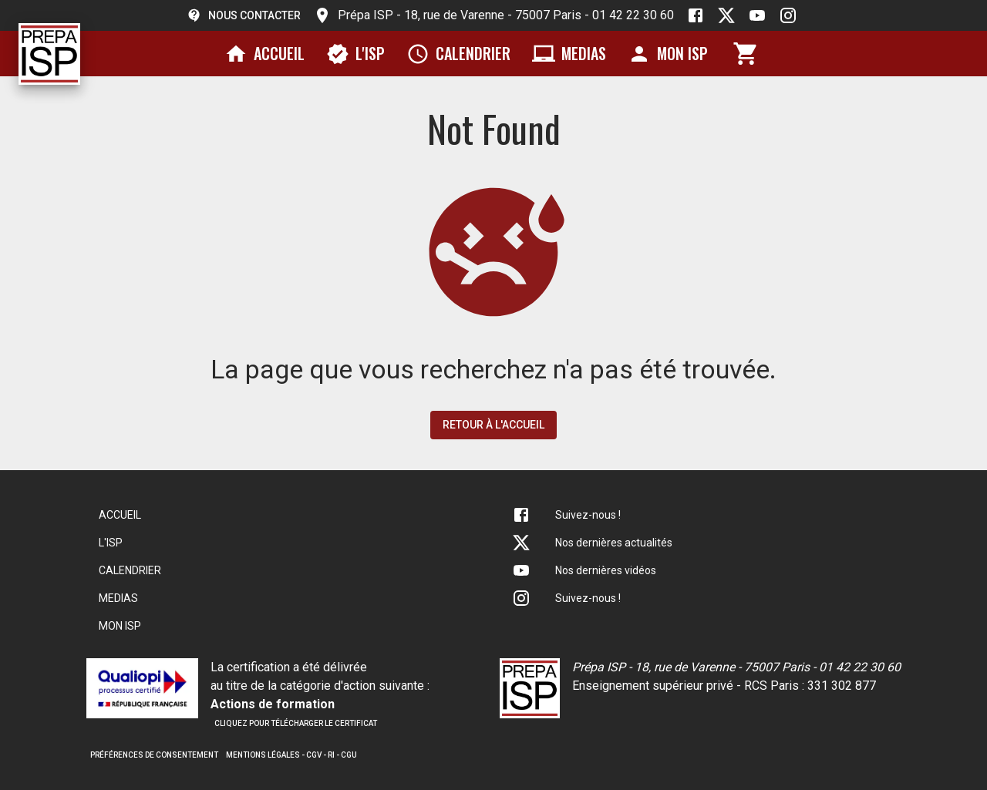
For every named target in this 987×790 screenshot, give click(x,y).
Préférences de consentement (154, 755)
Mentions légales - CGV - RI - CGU (291, 755)
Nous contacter (244, 15)
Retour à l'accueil (493, 425)
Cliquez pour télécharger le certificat (295, 723)
